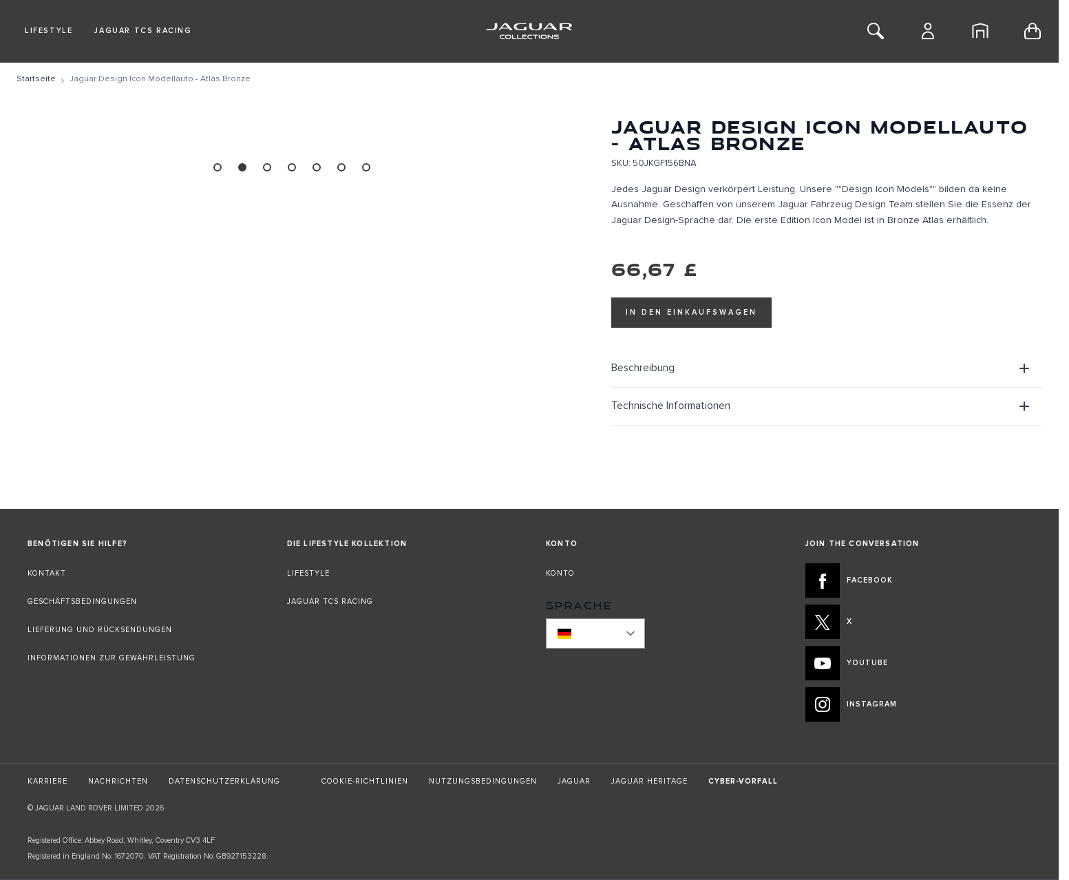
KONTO (560, 573)
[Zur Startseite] (36, 79)
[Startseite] (980, 31)
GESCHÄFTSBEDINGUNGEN (82, 601)
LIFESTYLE (308, 573)
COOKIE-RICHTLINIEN (364, 781)
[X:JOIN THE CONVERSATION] (918, 622)
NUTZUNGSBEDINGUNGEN (483, 781)
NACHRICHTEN (118, 781)
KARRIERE (47, 781)
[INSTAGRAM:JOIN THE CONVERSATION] (918, 704)
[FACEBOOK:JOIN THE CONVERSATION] (918, 580)
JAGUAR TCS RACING (330, 601)
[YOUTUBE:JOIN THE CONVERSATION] (918, 663)
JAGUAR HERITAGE (649, 781)
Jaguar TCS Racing (142, 30)
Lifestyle (48, 30)
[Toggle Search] (875, 31)
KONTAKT (47, 573)
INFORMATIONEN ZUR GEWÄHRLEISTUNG (111, 658)
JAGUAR (574, 781)
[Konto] (928, 31)
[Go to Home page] (529, 31)
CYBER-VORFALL (743, 781)
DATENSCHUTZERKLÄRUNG (224, 781)
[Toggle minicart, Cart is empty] (1032, 31)
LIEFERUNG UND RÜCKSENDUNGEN (100, 629)
